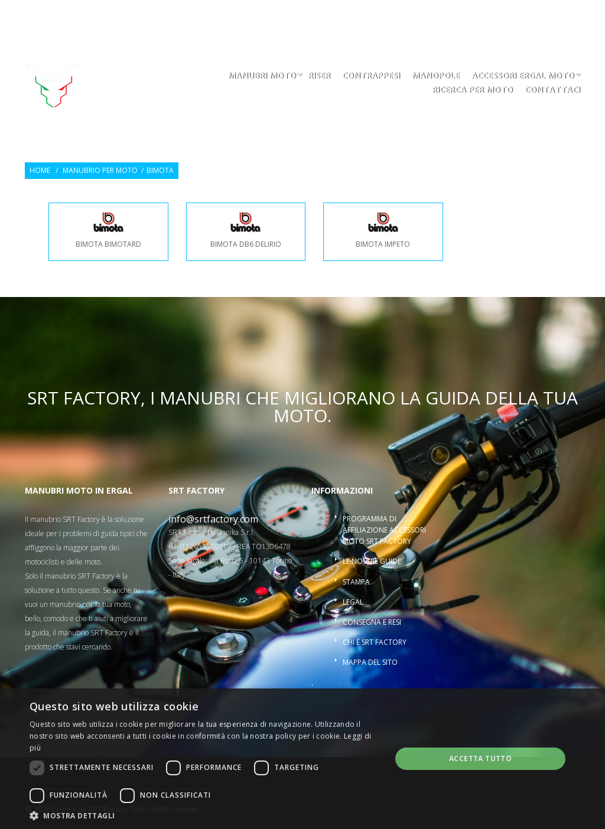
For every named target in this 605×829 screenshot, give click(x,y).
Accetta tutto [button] (480, 758)
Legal (353, 602)
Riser (319, 76)
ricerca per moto (472, 90)
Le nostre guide (372, 561)
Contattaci (552, 90)
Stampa (356, 582)
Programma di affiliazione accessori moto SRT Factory (384, 530)
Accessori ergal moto (522, 76)
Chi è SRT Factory (374, 642)
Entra (513, 15)
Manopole (436, 76)
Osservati (468, 15)
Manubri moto (262, 76)
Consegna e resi (372, 622)
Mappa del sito (370, 662)
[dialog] (302, 758)
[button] (205, 815)
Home (40, 171)
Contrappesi (371, 76)
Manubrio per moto (100, 171)
